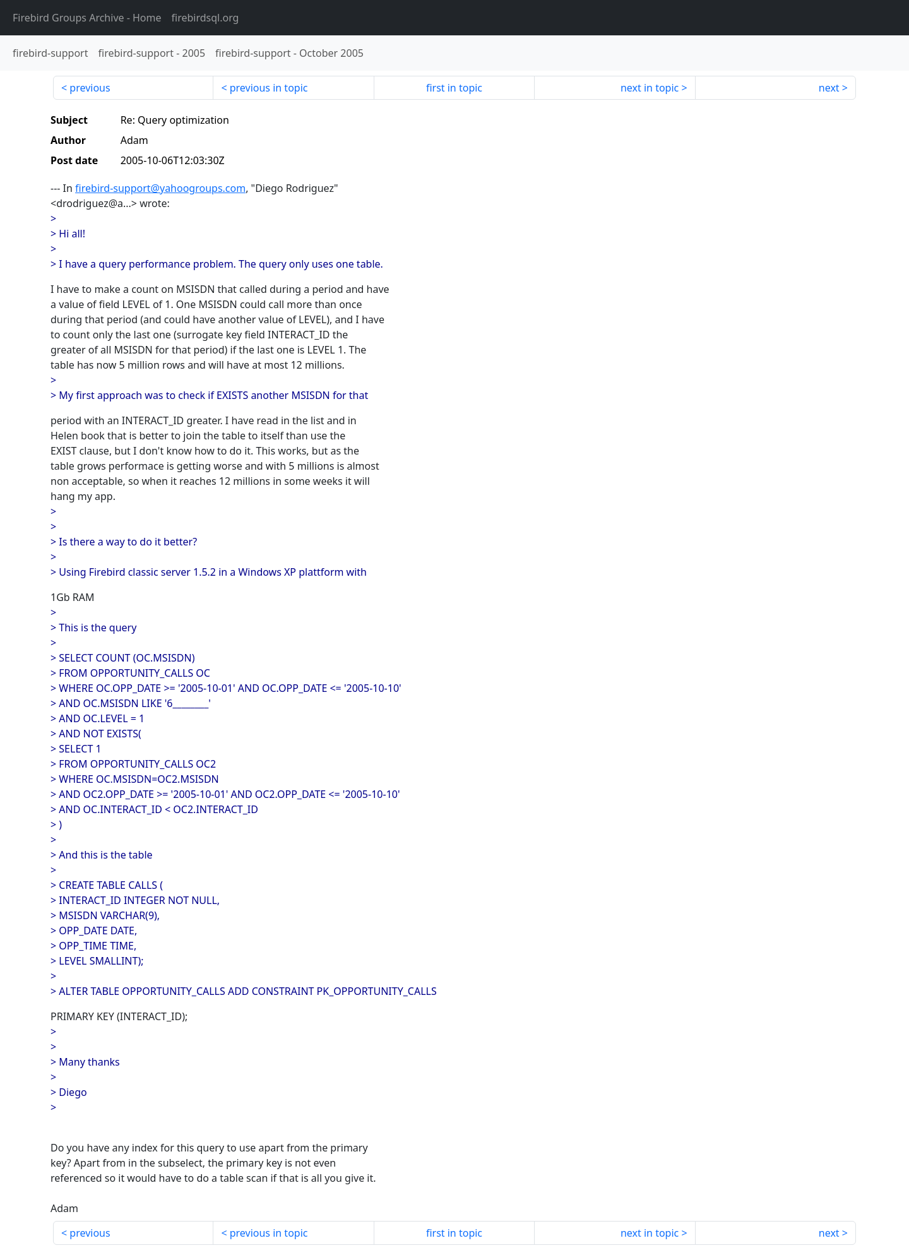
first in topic (454, 88)
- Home (87, 18)
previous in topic (269, 88)
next (829, 88)
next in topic (650, 88)
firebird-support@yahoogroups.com (160, 188)
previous (89, 88)
